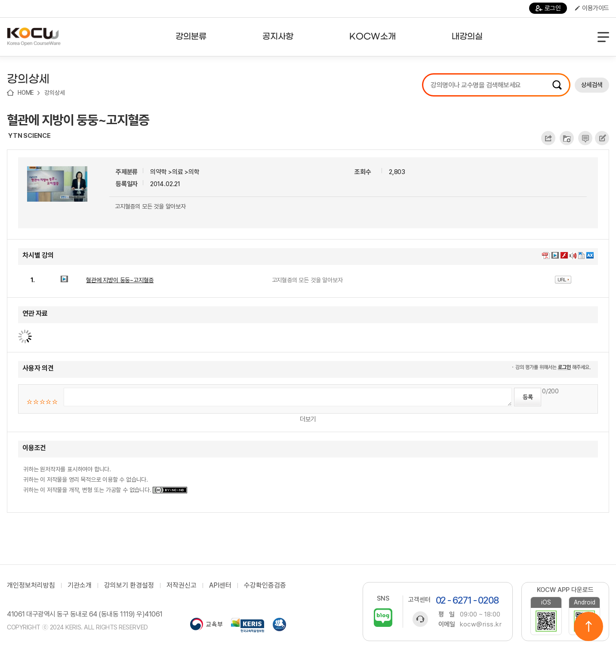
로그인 (548, 8)
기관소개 (80, 585)
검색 (557, 85)
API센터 (220, 585)
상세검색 (592, 85)
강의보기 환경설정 (129, 585)
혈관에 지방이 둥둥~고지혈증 (78, 120)
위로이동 (588, 626)
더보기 (308, 419)
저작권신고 (181, 585)
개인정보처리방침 (31, 585)
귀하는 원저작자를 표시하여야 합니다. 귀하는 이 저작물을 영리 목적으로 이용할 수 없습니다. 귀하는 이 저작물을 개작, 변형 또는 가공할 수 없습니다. (105, 479)
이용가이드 (592, 8)
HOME (26, 93)
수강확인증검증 (265, 585)
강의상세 (54, 92)
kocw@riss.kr (481, 624)
